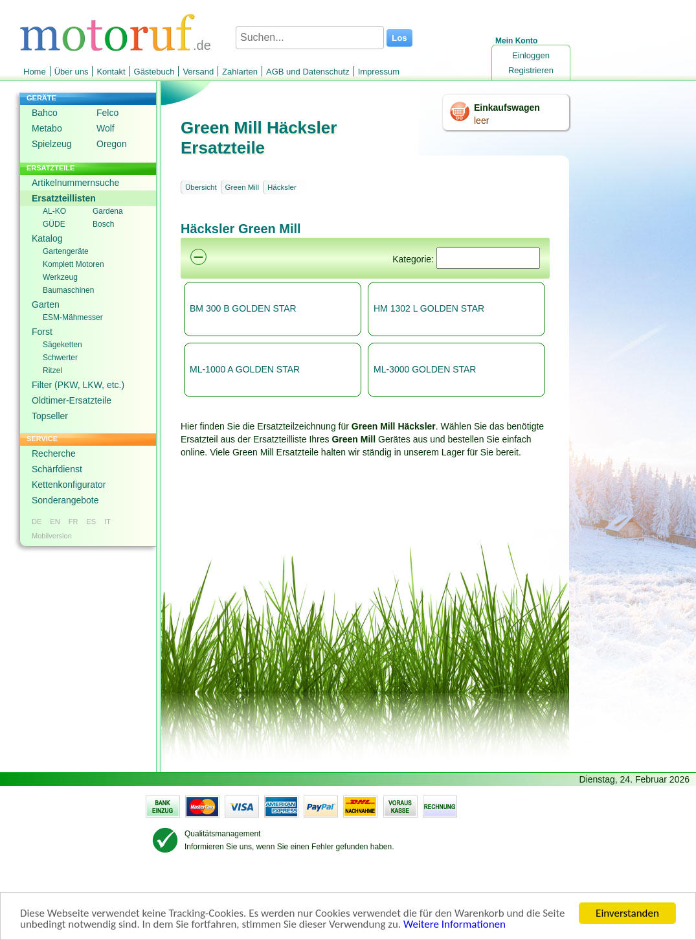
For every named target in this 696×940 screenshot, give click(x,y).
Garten (46, 304)
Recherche (54, 453)
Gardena (108, 211)
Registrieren (531, 70)
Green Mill (242, 187)
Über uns (71, 71)
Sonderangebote (65, 500)
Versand (198, 71)
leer (481, 120)
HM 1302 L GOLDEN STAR (429, 308)
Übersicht (201, 187)
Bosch (103, 224)
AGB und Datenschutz (308, 71)
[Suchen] (488, 258)
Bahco (45, 113)
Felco (107, 113)
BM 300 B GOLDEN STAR (243, 308)
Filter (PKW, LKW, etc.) (78, 385)
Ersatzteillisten (64, 198)
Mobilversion (52, 536)
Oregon (111, 144)
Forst (42, 332)
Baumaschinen (68, 290)
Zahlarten (240, 71)
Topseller (50, 416)
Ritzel (52, 370)
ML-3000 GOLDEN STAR (425, 369)
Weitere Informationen (454, 926)
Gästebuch (154, 71)
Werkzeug (60, 277)
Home (34, 71)
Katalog (47, 238)
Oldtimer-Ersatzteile (71, 400)
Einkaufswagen (507, 107)
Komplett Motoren (73, 264)
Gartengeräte (66, 251)
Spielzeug (52, 144)
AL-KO (54, 211)
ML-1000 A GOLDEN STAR (245, 369)
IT (107, 521)
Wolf (105, 128)
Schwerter (60, 357)
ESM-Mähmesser (73, 317)
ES (91, 521)
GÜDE (54, 224)
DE (36, 521)
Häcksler (282, 187)
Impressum (378, 71)
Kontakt (110, 71)
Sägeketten (62, 344)
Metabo (47, 128)
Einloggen (531, 55)
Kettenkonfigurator (69, 484)
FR (73, 521)
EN (55, 521)
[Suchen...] (310, 37)
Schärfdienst (57, 469)
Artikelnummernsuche (75, 183)
